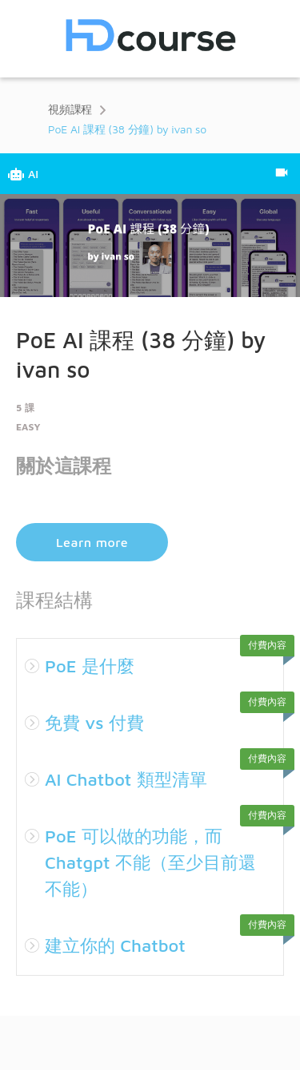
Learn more (92, 542)
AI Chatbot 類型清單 (126, 779)
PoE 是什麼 (89, 666)
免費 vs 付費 (94, 722)
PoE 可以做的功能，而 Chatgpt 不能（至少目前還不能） (150, 862)
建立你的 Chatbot (115, 945)
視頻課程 (70, 109)
